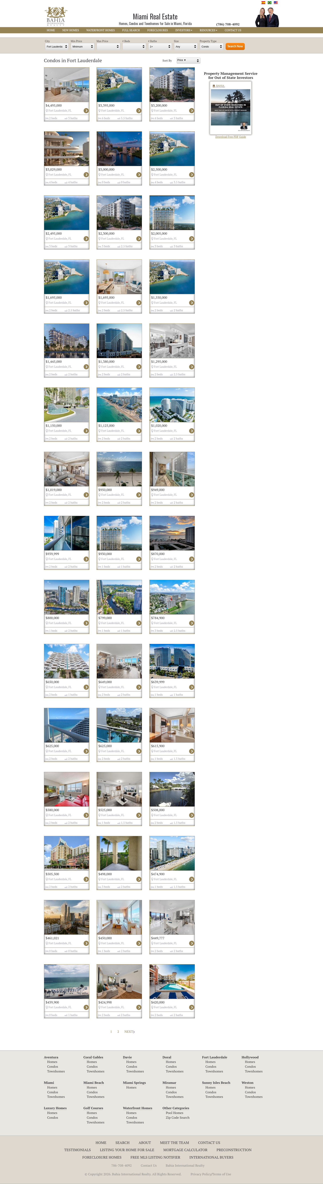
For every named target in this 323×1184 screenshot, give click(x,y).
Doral (166, 1057)
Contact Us (209, 1142)
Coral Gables (93, 1057)
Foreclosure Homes (102, 1157)
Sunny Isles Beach (216, 1082)
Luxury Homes (55, 1108)
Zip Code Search (177, 1117)
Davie (127, 1057)
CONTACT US (233, 30)
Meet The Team (174, 1142)
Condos (52, 1066)
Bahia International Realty (185, 1165)
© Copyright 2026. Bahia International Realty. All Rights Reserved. (133, 1174)
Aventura (51, 1057)
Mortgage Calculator (185, 1149)
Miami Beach (93, 1082)
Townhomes (56, 1071)
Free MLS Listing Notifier (155, 1157)
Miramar (169, 1082)
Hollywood (250, 1057)
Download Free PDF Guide (230, 110)
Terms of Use (221, 1174)
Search (123, 1142)
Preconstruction (234, 1149)
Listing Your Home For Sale (127, 1149)
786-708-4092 (121, 1165)
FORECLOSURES (157, 30)
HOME (51, 30)
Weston (247, 1082)
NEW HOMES (70, 30)
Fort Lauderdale (214, 1057)
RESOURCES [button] (208, 30)
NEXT (129, 1031)
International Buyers (211, 1157)
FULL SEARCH (131, 30)
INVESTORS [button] (183, 30)
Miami (49, 1082)
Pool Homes (174, 1112)
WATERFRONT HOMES (100, 30)
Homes (52, 1061)
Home (101, 1142)
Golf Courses (93, 1108)
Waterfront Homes (137, 1108)
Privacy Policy (201, 1174)
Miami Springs (134, 1082)
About (144, 1142)
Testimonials (77, 1149)
